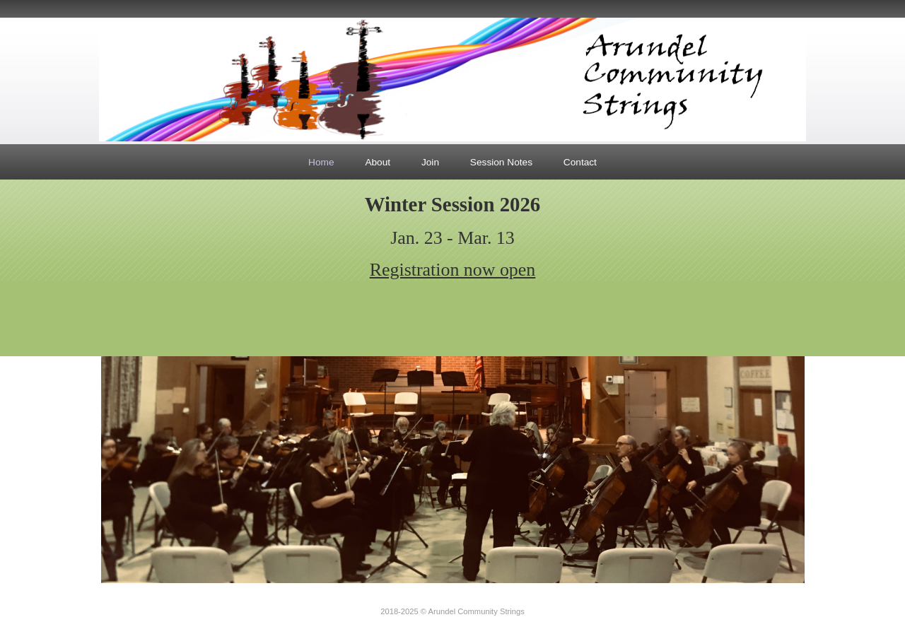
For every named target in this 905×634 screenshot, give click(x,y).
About (377, 162)
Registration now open (453, 269)
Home (321, 162)
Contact (580, 162)
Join (430, 162)
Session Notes (501, 162)
